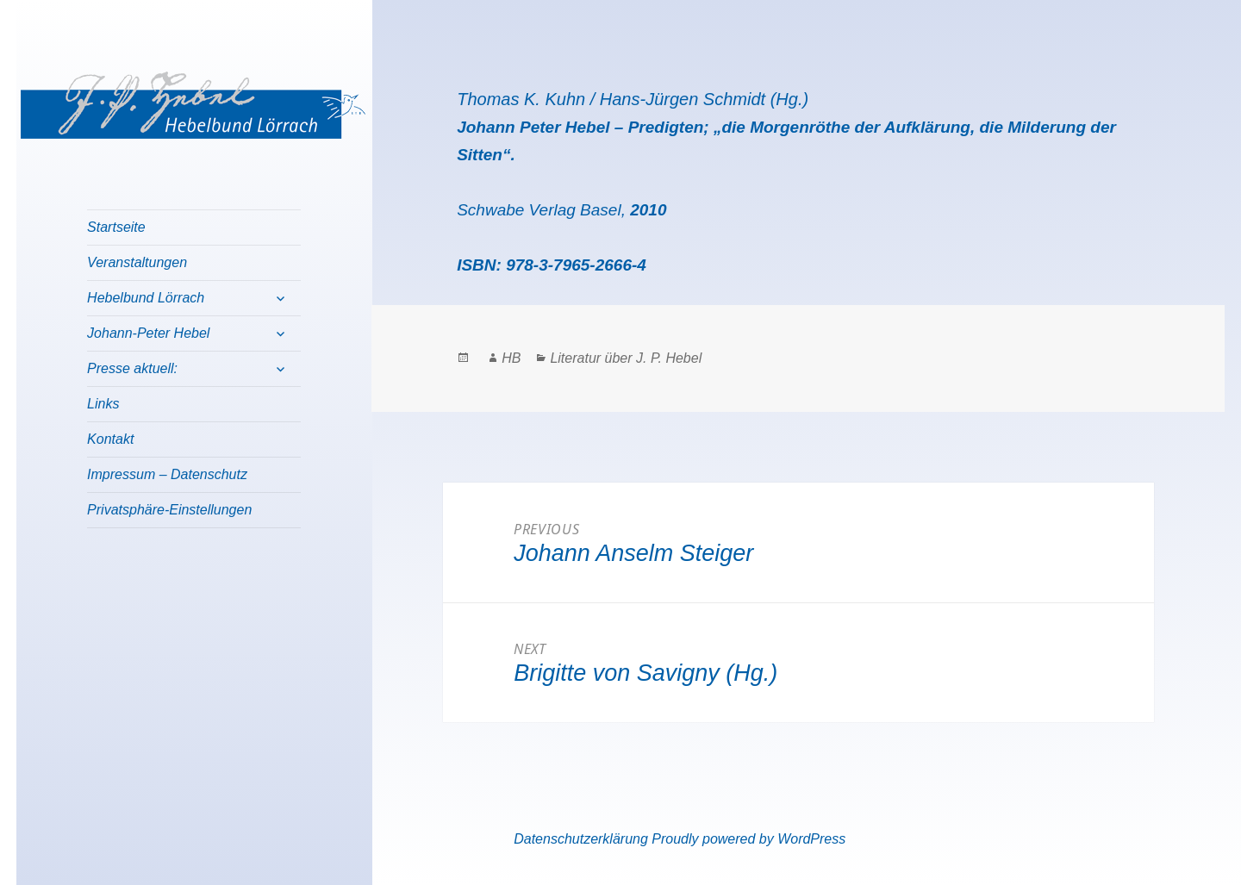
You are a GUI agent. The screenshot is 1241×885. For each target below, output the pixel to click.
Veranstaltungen (137, 262)
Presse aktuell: (132, 368)
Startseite (116, 227)
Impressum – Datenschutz (167, 474)
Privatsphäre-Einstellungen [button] (169, 509)
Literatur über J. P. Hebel (626, 358)
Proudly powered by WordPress (748, 839)
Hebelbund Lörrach (145, 297)
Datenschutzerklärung (581, 839)
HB (511, 358)
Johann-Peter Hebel (148, 333)
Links (103, 403)
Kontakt (110, 439)
